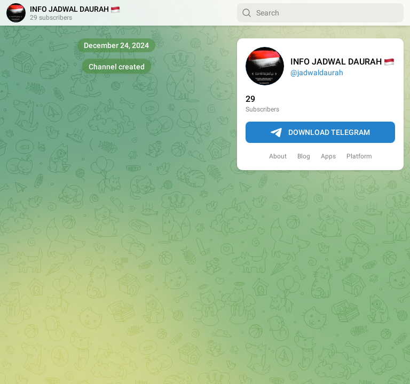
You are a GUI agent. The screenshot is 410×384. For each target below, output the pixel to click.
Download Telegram (320, 133)
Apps (328, 156)
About (278, 156)
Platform (359, 156)
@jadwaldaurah (316, 72)
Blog (303, 156)
